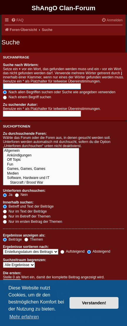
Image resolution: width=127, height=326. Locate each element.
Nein (21, 195)
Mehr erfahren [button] (24, 316)
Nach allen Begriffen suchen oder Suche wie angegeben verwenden (59, 92)
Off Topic (41, 160)
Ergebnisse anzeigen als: (24, 235)
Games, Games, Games (41, 169)
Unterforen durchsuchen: (24, 191)
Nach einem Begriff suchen (27, 97)
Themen (33, 239)
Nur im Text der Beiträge (25, 211)
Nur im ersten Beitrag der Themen (32, 222)
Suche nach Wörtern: (21, 65)
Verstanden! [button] (94, 303)
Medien (41, 173)
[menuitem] (17, 20)
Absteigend (98, 251)
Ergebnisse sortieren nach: (26, 247)
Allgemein (41, 151)
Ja (7, 195)
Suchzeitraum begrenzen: (24, 260)
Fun (41, 164)
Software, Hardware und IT (41, 178)
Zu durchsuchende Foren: (25, 134)
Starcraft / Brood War (41, 182)
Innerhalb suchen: (18, 202)
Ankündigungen (41, 155)
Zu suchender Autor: (20, 105)
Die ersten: (12, 273)
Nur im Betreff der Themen (26, 216)
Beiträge (12, 239)
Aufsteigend (72, 251)
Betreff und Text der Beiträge (28, 206)
